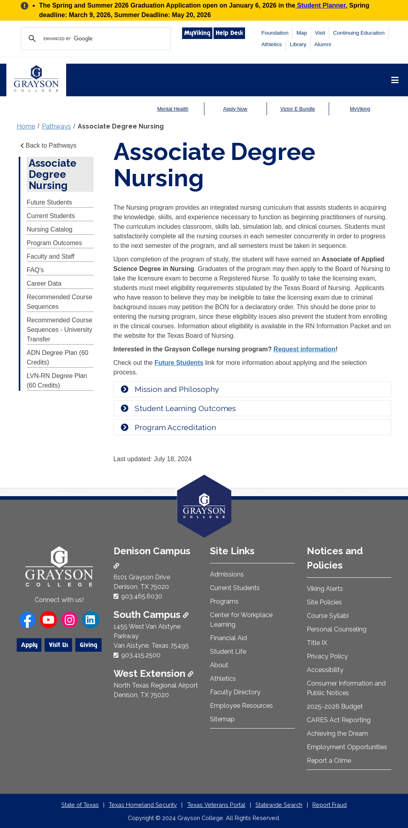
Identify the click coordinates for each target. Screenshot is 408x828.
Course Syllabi (328, 616)
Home (26, 126)
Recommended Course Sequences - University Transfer (59, 330)
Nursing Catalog (50, 229)
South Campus (151, 614)
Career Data (44, 283)
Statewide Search (278, 804)
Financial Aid (228, 638)
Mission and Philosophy (169, 389)
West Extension (153, 673)
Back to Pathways (47, 145)
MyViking (197, 33)
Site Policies (324, 602)
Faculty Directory (235, 692)
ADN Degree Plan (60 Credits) (57, 357)
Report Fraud (329, 804)
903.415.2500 (141, 655)
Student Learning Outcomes (178, 408)
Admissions (227, 574)
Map (301, 33)
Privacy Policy (327, 656)
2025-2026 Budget (335, 706)
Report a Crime (329, 760)
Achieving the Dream (337, 733)
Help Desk (229, 33)
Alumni (322, 44)
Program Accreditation (168, 427)
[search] (94, 38)
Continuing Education (358, 33)
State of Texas (80, 804)
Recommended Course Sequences (59, 302)
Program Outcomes (54, 243)
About (219, 665)
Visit (320, 33)
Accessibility (325, 670)
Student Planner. (321, 5)
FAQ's (35, 270)
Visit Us (58, 645)
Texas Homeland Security (143, 804)
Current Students (51, 215)
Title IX (317, 643)
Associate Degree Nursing (121, 126)
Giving (88, 645)
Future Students (49, 202)
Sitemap (222, 719)
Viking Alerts (325, 588)
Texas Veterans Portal (216, 804)
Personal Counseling (337, 629)
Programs (224, 601)
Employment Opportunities (347, 747)
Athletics (271, 44)
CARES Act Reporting (339, 720)
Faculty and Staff (51, 256)
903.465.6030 (141, 596)
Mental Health (172, 109)
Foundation (274, 33)
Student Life (228, 651)
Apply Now (235, 109)
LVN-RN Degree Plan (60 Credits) (57, 380)
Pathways (56, 126)
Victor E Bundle (297, 109)
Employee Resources (241, 705)
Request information (304, 349)
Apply (29, 645)
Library (298, 44)
